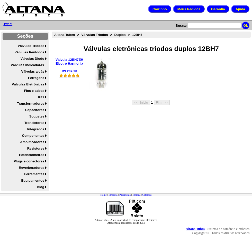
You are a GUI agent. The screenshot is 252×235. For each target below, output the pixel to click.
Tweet (7, 24)
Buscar (181, 25)
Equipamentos (32, 180)
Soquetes (36, 116)
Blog (40, 187)
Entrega (136, 194)
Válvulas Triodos (31, 46)
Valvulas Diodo (32, 59)
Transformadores (30, 103)
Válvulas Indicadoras (27, 65)
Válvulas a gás (32, 71)
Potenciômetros (31, 155)
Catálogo (146, 194)
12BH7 (137, 35)
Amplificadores (32, 142)
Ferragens (36, 78)
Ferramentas (34, 174)
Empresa (113, 194)
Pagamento (125, 194)
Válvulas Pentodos (29, 52)
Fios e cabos (34, 91)
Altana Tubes (64, 35)
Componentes (33, 136)
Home (103, 194)
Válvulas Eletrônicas (28, 84)
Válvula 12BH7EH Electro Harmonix (69, 61)
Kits (41, 97)
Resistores (35, 148)
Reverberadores (31, 168)
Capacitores (34, 110)
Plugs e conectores (29, 161)
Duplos (119, 35)
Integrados (35, 129)
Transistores (34, 123)
